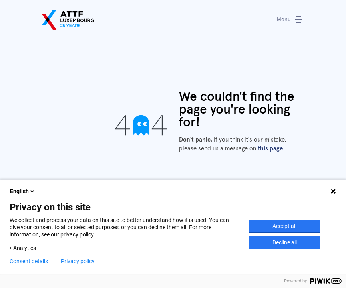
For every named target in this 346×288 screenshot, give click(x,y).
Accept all (284, 226)
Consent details (29, 261)
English (22, 191)
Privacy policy (78, 261)
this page (270, 149)
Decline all (284, 242)
